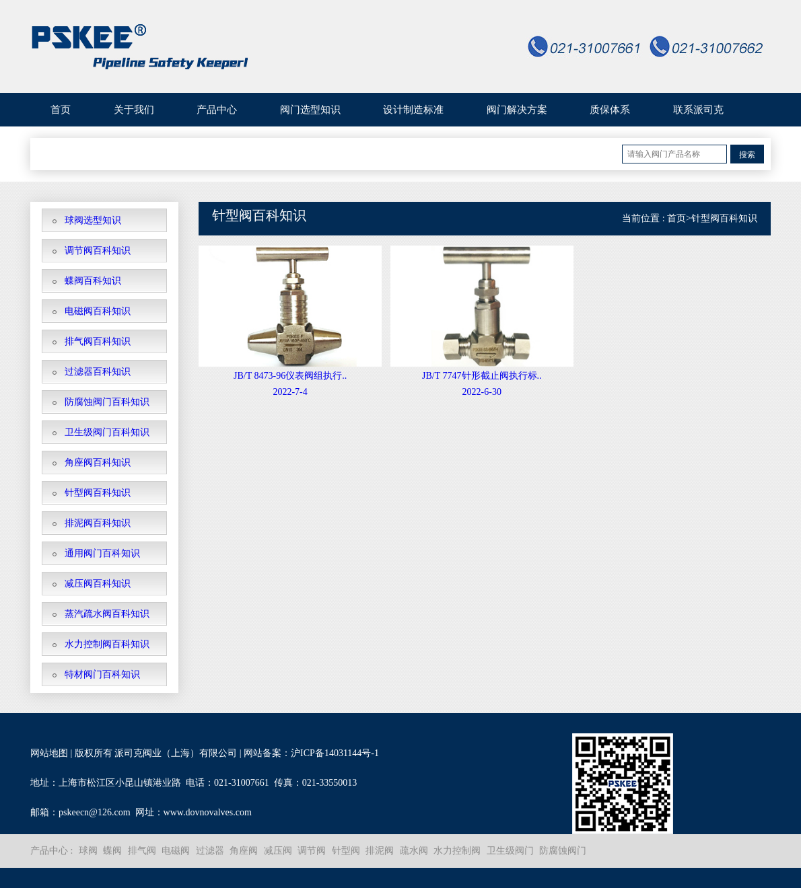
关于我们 (134, 109)
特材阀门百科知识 (102, 674)
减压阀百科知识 (98, 584)
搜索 (747, 154)
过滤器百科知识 (98, 372)
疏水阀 (414, 851)
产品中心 (217, 109)
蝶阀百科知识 (93, 281)
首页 (60, 109)
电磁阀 (176, 851)
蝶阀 (112, 851)
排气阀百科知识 (98, 341)
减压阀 (278, 851)
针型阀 (346, 851)
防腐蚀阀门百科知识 (107, 402)
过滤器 (210, 851)
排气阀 (142, 851)
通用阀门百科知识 (102, 553)
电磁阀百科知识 (98, 311)
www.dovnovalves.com (208, 812)
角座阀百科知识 (98, 462)
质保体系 (610, 109)
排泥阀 (379, 851)
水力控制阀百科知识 (107, 644)
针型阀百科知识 (98, 493)
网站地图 (49, 753)
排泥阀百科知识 (98, 523)
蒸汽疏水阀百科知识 (107, 614)
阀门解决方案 (517, 109)
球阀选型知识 (93, 220)
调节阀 (312, 851)
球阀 (88, 851)
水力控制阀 (457, 851)
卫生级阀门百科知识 (107, 432)
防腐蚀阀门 (562, 851)
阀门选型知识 (310, 109)
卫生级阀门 (510, 851)
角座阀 (244, 851)
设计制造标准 (413, 109)
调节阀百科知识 (98, 251)
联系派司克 (698, 109)
